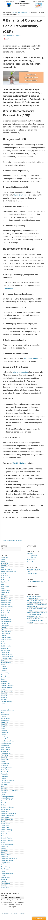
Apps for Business (6, 569)
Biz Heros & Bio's (6, 578)
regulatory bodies (31, 358)
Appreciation (5, 565)
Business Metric (6, 602)
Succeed (3, 848)
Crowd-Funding (6, 631)
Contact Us (30, 562)
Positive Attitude (6, 770)
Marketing (4, 724)
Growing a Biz (5, 683)
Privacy (16, 913)
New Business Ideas (7, 741)
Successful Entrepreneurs (9, 858)
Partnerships (5, 759)
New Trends (4, 751)
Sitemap (22, 913)
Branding (4, 596)
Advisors (3, 561)
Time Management (7, 873)
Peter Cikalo (8, 35)
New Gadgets (5, 745)
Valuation (4, 879)
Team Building (5, 867)
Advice (3, 559)
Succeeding (4, 850)
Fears (2, 660)
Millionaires (4, 733)
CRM (2, 629)
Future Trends (5, 677)
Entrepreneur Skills (7, 654)
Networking (4, 739)
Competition (4, 623)
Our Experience (32, 555)
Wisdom (3, 885)
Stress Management (7, 844)
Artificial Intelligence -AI (8, 571)
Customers (4, 642)
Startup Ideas (5, 825)
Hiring (3, 689)
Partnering (4, 757)
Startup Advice (5, 823)
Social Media (5, 811)
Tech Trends (5, 869)
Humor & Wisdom (6, 691)
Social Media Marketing (8, 813)
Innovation (4, 697)
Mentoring (4, 730)
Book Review (5, 586)
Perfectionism (5, 763)
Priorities (3, 778)
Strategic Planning (6, 838)
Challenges (4, 617)
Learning (3, 716)
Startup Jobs (5, 827)
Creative (3, 627)
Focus (3, 664)
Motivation (4, 735)
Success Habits (6, 854)
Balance (3, 574)
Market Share (5, 722)
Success (3, 852)
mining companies (20, 372)
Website (3, 881)
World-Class (5, 887)
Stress (3, 842)
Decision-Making (6, 646)
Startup (3, 821)
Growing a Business (7, 685)
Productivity (4, 784)
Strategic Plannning (7, 840)
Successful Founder (7, 861)
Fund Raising (5, 673)
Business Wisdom (22, 12)
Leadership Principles (7, 710)
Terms (3, 871)
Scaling (3, 805)
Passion (3, 761)
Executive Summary (7, 656)
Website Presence (6, 883)
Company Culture (6, 621)
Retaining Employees (7, 799)
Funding (3, 675)
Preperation (4, 776)
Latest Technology (6, 702)
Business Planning (7, 607)
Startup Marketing (6, 830)
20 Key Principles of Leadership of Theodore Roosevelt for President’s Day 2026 (37, 614)
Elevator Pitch (5, 650)
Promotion (4, 788)
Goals (3, 679)
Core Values (5, 625)
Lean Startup (5, 714)
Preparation (4, 774)
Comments (18, 35)
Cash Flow (4, 615)
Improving (4, 693)
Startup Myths (5, 832)
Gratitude (4, 681)
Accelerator (4, 557)
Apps (2, 567)
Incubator (4, 695)
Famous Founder (6, 658)
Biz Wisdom (4, 582)
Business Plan (5, 605)
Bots (2, 594)
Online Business (6, 753)
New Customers (6, 743)
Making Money (5, 718)
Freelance (4, 671)
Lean (2, 712)
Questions (4, 792)
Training (3, 875)
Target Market (5, 863)
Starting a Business (7, 819)
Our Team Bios (31, 558)
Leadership (4, 708)
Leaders (3, 706)
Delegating (4, 648)
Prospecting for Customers (9, 790)
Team (2, 865)
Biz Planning (5, 580)
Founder (3, 666)
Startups (3, 836)
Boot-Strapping (5, 590)
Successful (4, 856)
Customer (4, 635)
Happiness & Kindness (8, 687)
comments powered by (12, 540)
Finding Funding (6, 662)
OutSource (4, 755)
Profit (2, 786)
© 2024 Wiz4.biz (7, 913)
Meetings (4, 726)
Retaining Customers (7, 797)
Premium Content (6, 772)
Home (14, 12)
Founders (4, 669)
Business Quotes (6, 609)
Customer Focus (6, 638)
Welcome (30, 553)
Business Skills (5, 611)
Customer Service (6, 640)
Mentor (3, 728)
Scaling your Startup (7, 807)
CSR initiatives (19, 463)
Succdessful (5, 846)
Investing (4, 699)
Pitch (28, 571)
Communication (6, 619)
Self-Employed (5, 809)
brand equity (8, 288)
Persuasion (4, 766)
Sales (2, 801)
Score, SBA (30, 589)
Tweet (10, 39)
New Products (5, 747)
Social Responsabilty (7, 815)
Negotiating (4, 737)
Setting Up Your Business (35, 581)
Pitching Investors (6, 768)
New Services (5, 749)
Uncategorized (5, 877)
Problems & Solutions (7, 780)
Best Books (4, 576)
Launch (3, 704)
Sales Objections (6, 803)
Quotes (3, 794)
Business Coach (6, 600)
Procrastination (5, 782)
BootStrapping (5, 592)
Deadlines (4, 644)
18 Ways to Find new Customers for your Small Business (35, 620)
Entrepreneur (5, 652)
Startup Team (5, 834)
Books (3, 588)
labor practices (20, 195)
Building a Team (6, 598)
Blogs (2, 584)
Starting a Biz (5, 817)
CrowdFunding (5, 633)
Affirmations (4, 563)
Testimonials (31, 560)
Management (5, 720)
